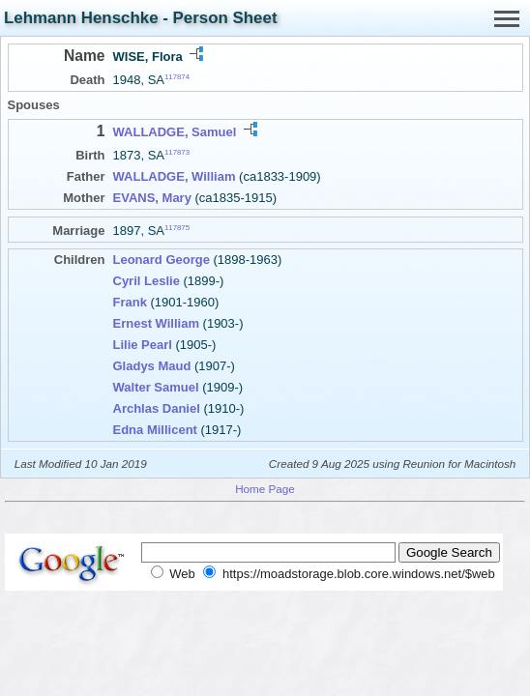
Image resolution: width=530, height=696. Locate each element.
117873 (177, 152)
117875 (177, 227)
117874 (177, 76)
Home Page (265, 488)
